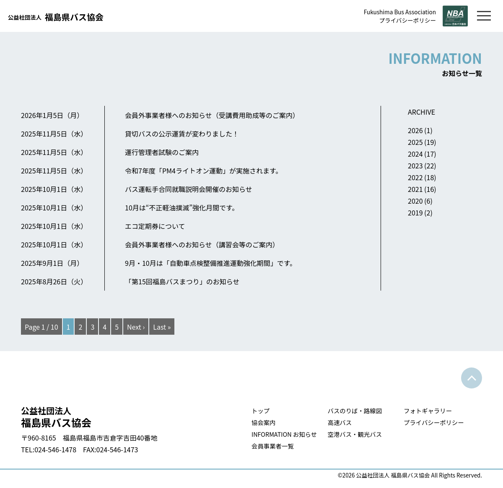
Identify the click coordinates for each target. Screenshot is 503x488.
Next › (136, 327)
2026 (415, 130)
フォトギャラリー (428, 410)
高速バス (340, 422)
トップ (261, 410)
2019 (415, 212)
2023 (415, 165)
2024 (415, 154)
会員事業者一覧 (273, 445)
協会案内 (264, 422)
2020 (415, 201)
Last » (162, 327)
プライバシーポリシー (407, 20)
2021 (415, 189)
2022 (415, 177)
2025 (415, 142)
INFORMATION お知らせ (284, 434)
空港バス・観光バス (355, 434)
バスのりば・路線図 (355, 410)
